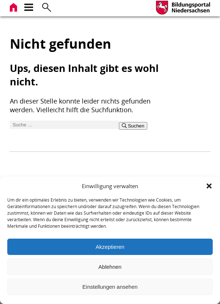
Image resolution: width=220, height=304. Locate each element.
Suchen (133, 126)
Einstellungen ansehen (110, 287)
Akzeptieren (110, 247)
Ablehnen (110, 267)
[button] (209, 186)
